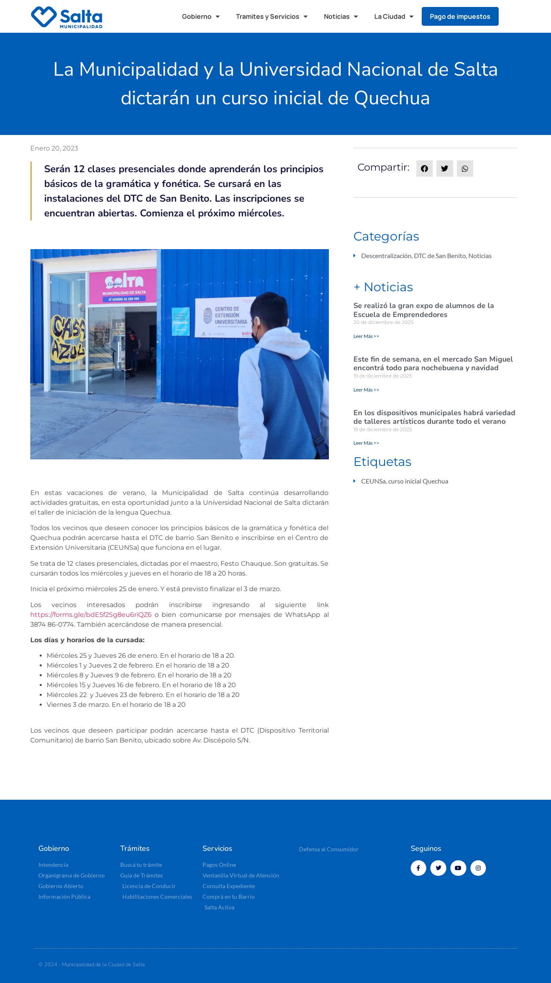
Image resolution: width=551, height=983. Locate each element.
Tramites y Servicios (272, 16)
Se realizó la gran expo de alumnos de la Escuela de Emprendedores (423, 310)
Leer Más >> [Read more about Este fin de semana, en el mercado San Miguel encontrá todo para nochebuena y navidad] (366, 390)
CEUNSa (373, 481)
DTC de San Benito (440, 255)
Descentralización (386, 255)
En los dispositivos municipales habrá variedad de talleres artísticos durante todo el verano (434, 417)
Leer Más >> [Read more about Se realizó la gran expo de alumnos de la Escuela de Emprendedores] (366, 336)
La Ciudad (394, 16)
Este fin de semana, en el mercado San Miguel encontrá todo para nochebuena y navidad (433, 363)
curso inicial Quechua (418, 481)
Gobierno (201, 16)
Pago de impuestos (460, 16)
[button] (512, 16)
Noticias (341, 16)
